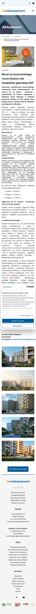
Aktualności (17, 36)
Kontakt (18, 591)
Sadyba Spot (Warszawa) (18, 552)
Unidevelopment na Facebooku (30, 3)
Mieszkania (18, 576)
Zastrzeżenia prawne (18, 492)
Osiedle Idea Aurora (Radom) (18, 555)
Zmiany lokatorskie (18, 581)
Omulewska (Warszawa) (18, 547)
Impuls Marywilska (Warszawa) (18, 550)
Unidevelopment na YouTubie (33, 3)
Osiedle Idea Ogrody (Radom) (18, 560)
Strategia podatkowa (18, 495)
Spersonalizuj (18, 326)
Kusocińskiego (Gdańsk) (18, 562)
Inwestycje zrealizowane (18, 565)
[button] (18, 66)
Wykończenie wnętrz (18, 584)
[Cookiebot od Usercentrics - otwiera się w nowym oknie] (26, 287)
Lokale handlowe (18, 578)
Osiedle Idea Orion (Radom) (18, 557)
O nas (18, 589)
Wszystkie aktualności (18, 469)
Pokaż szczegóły (25, 315)
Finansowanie (18, 586)
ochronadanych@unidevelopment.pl (18, 536)
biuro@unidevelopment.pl (20, 521)
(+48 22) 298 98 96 (19, 519)
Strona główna (6, 36)
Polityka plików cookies (18, 500)
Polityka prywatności (18, 503)
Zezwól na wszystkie (18, 321)
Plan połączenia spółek (18, 498)
